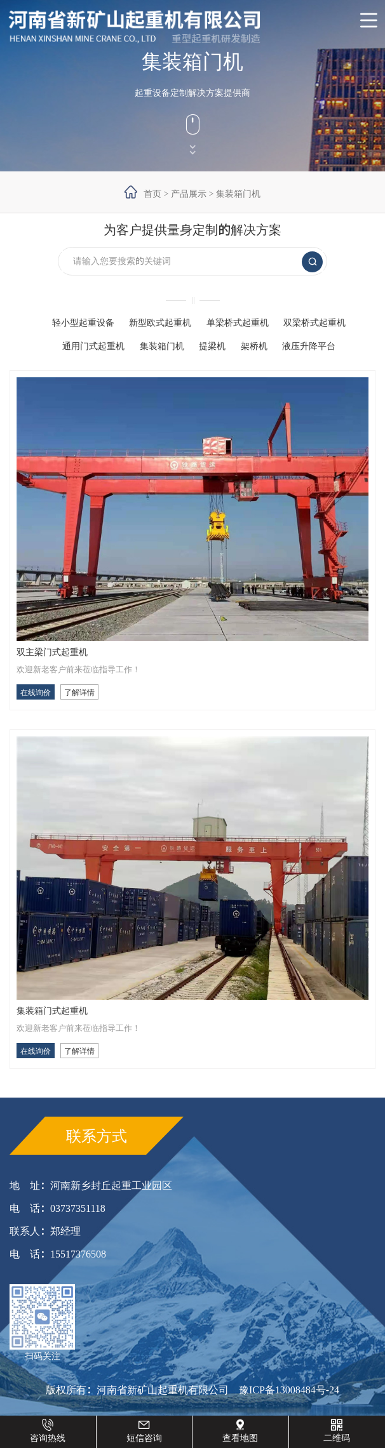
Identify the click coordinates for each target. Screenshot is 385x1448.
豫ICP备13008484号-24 (289, 1390)
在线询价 (35, 692)
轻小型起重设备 (83, 322)
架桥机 (254, 346)
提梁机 (212, 346)
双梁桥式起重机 (314, 322)
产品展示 (188, 193)
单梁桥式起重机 (237, 322)
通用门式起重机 (93, 346)
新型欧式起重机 (160, 322)
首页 (152, 193)
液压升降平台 (308, 346)
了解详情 (79, 692)
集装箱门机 (238, 193)
